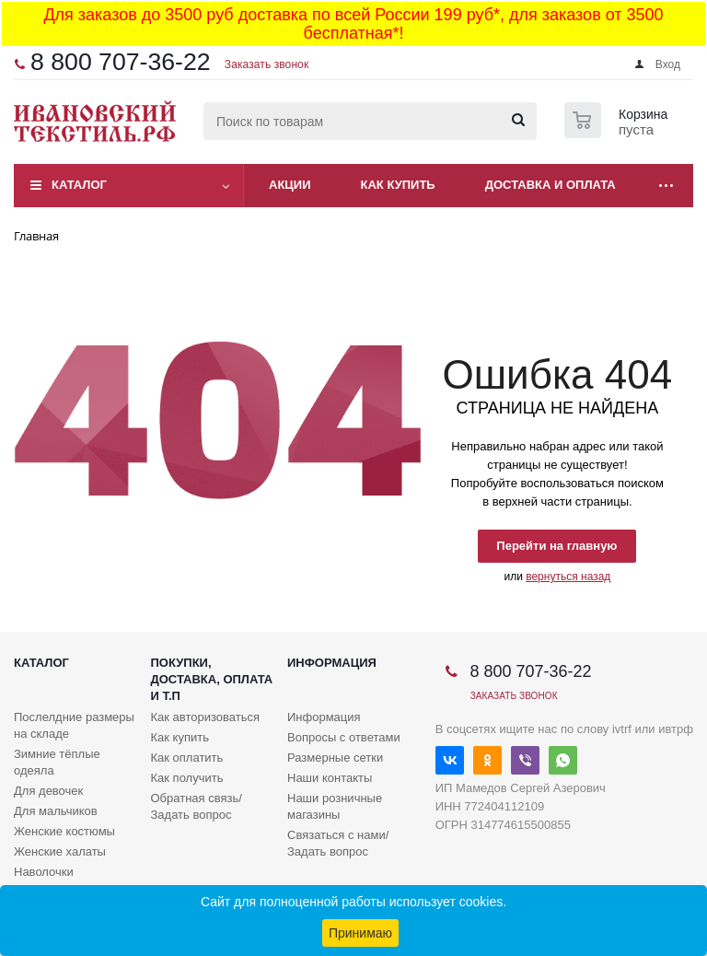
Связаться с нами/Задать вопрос (337, 843)
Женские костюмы (64, 831)
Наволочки (44, 872)
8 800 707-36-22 (120, 61)
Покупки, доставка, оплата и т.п (212, 679)
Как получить (187, 778)
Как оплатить (187, 757)
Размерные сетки (335, 757)
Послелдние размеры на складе (74, 725)
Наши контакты (329, 778)
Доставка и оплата (550, 185)
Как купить (398, 185)
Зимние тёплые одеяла (57, 762)
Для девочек (48, 791)
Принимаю (360, 933)
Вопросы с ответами (343, 737)
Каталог (79, 185)
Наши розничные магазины (334, 806)
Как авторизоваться (206, 717)
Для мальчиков (56, 811)
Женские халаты (60, 851)
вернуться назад (568, 576)
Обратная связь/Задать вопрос (196, 806)
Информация (332, 663)
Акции (290, 185)
